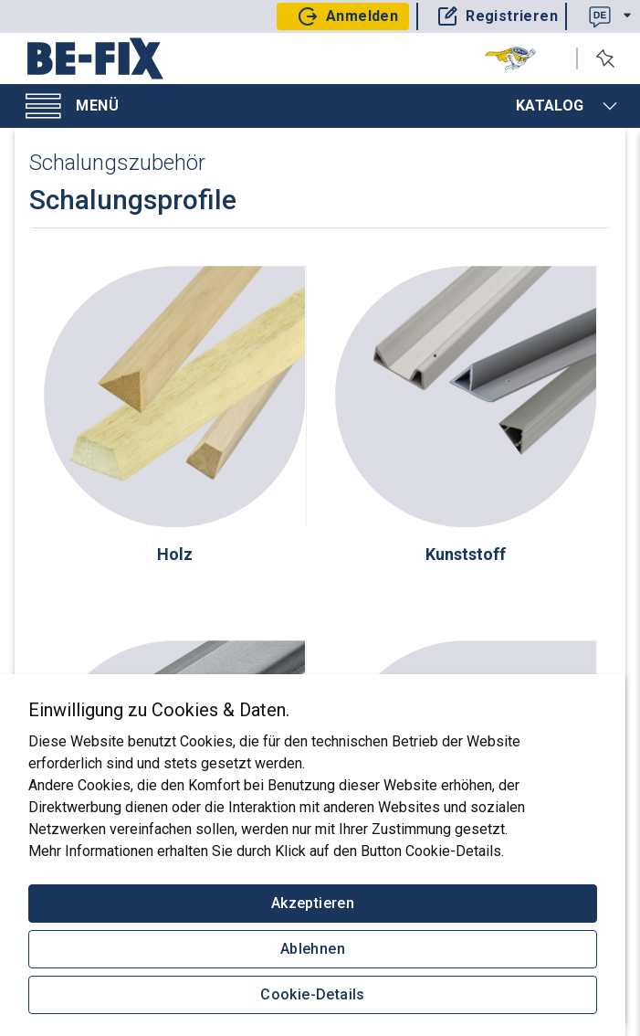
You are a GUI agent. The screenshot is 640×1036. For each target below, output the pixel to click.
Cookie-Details (312, 994)
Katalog (567, 106)
